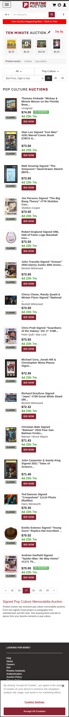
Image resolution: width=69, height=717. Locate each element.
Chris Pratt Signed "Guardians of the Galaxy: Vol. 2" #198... (41, 329)
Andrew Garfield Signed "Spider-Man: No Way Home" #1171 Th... (40, 558)
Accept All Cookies (35, 711)
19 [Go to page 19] (40, 590)
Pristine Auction (13, 61)
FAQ (8, 658)
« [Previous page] (5, 590)
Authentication (14, 674)
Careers (10, 664)
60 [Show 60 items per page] (62, 78)
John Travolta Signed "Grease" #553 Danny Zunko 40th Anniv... (42, 263)
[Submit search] (52, 14)
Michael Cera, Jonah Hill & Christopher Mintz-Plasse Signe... (39, 362)
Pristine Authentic (15, 671)
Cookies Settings (35, 702)
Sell (8, 667)
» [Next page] (54, 590)
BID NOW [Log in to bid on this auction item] (29, 121)
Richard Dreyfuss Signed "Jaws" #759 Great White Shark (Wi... (42, 396)
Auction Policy (14, 677)
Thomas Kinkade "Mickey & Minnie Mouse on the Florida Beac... (40, 101)
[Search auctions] (30, 14)
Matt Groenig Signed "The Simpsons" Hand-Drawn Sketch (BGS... (42, 169)
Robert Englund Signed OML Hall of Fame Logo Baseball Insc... (40, 234)
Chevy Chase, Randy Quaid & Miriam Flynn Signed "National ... (41, 297)
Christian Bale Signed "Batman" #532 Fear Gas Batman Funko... (38, 430)
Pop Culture (50, 71)
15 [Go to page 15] (12, 590)
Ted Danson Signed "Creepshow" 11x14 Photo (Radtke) (39, 497)
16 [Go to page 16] (19, 590)
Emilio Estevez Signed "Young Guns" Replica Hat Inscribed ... (42, 529)
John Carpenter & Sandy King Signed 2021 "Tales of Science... (41, 463)
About (9, 661)
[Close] (63, 686)
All (19, 71)
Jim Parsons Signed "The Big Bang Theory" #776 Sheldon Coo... (41, 201)
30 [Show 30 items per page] (55, 78)
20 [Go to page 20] (47, 590)
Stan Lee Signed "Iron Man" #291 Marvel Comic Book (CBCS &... (40, 135)
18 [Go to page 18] (33, 590)
